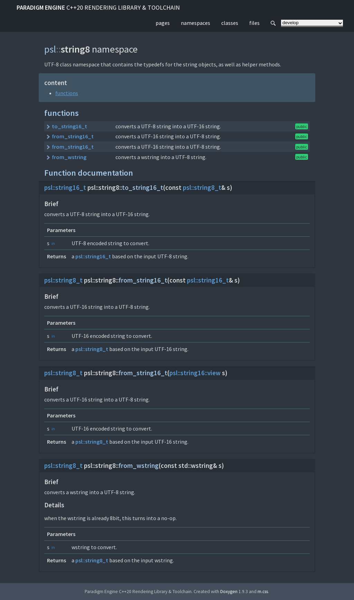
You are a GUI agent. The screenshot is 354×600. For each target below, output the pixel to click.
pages (163, 22)
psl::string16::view (195, 373)
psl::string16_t (65, 188)
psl (50, 49)
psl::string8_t (202, 188)
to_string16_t (69, 126)
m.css (263, 591)
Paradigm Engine (98, 7)
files (254, 22)
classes (229, 22)
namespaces (195, 22)
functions (66, 93)
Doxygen (228, 591)
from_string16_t (73, 136)
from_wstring (69, 157)
